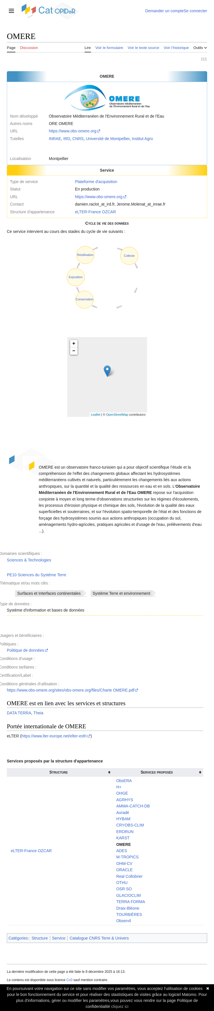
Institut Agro (142, 139)
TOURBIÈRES (129, 915)
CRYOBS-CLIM (130, 826)
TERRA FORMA (130, 902)
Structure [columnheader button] (58, 773)
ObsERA (124, 781)
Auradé (122, 813)
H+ (118, 788)
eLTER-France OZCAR (95, 212)
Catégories (18, 938)
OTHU (122, 883)
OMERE (123, 845)
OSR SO (124, 889)
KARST (123, 838)
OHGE (122, 794)
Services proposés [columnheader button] (156, 773)
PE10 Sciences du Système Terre (36, 575)
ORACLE (124, 870)
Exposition (75, 277)
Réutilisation (85, 255)
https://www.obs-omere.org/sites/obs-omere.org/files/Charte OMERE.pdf (70, 691)
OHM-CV (124, 864)
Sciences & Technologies (29, 560)
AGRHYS (124, 800)
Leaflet (95, 415)
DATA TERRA (19, 713)
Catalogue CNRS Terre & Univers (99, 938)
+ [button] (74, 344)
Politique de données (25, 651)
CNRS (78, 139)
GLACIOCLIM (128, 896)
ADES (121, 851)
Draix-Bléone (127, 909)
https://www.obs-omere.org (72, 132)
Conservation (84, 300)
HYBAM (123, 819)
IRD (66, 139)
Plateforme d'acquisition (96, 182)
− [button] (74, 351)
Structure (40, 938)
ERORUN (125, 832)
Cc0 (69, 981)
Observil (123, 921)
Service (59, 938)
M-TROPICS (127, 858)
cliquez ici (120, 1006)
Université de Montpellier (107, 139)
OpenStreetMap (117, 415)
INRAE (55, 139)
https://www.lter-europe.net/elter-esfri (54, 736)
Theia (38, 713)
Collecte (129, 256)
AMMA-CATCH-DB (133, 807)
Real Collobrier (129, 877)
